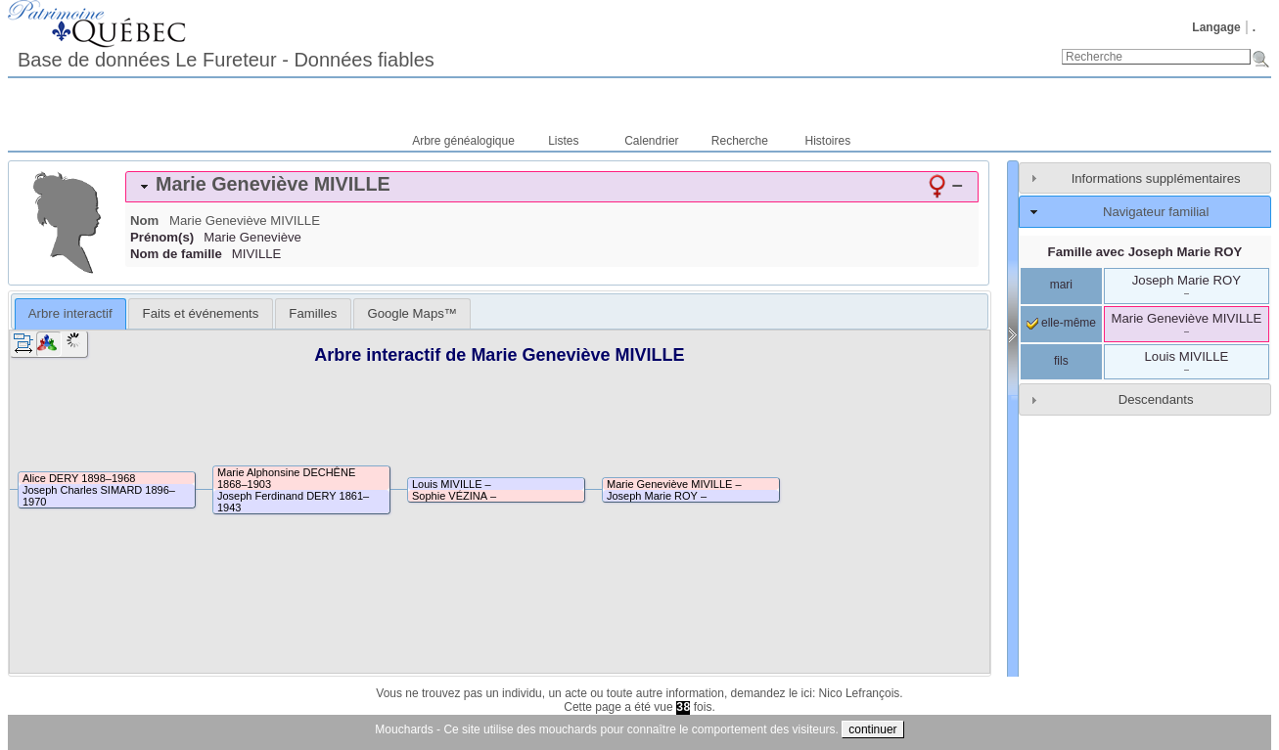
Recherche (739, 141)
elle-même (1061, 323)
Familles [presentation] (313, 313)
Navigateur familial (1156, 211)
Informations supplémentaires (1156, 178)
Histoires (828, 141)
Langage (1216, 27)
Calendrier (651, 141)
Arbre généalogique (463, 141)
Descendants (1156, 399)
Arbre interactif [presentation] (70, 313)
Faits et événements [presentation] (201, 313)
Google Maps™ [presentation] (412, 313)
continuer (872, 729)
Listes (563, 141)
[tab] (552, 186)
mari (1061, 284)
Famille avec (1145, 251)
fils (1061, 361)
